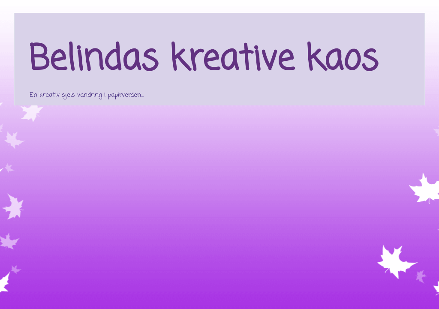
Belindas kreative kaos (203, 60)
